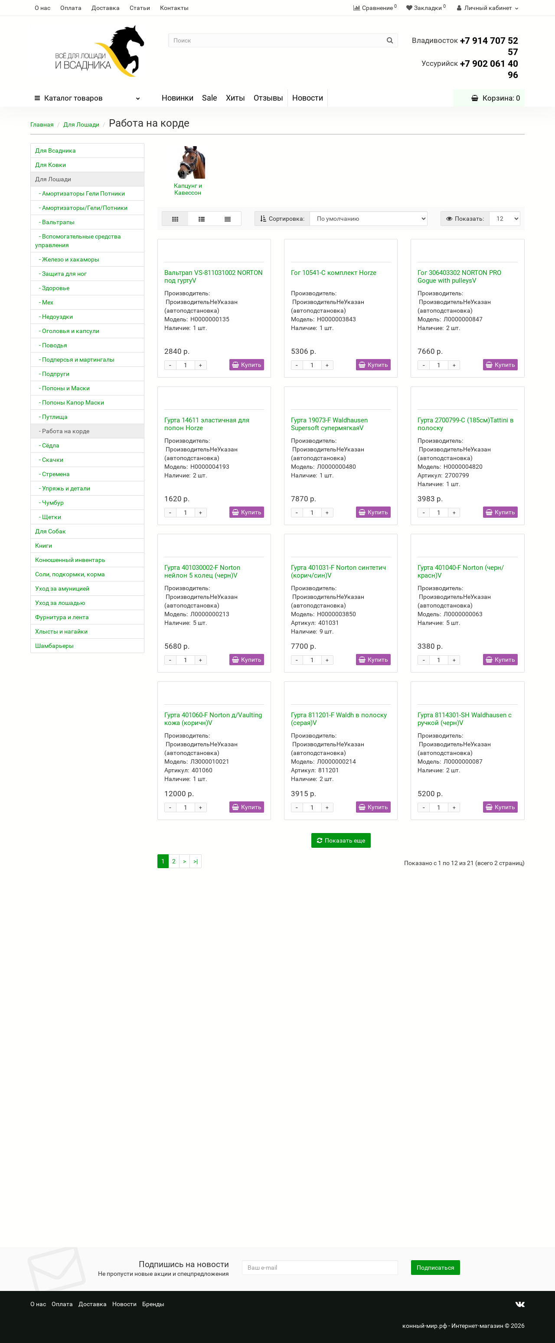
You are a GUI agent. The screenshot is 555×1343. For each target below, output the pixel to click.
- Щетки (48, 516)
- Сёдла (47, 445)
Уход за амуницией (62, 588)
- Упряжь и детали (62, 488)
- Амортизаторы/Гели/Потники (81, 207)
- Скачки (49, 459)
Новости (307, 97)
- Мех (44, 302)
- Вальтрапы (55, 222)
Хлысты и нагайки (61, 631)
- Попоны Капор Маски (69, 402)
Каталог (87, 95)
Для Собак (50, 531)
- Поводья (51, 345)
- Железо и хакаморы (67, 259)
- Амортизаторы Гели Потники (80, 193)
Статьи (140, 7)
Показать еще (341, 1201)
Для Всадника (55, 150)
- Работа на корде (62, 431)
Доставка (105, 7)
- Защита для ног (61, 273)
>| (195, 1222)
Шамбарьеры (54, 645)
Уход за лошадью (60, 602)
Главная (42, 124)
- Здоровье (52, 287)
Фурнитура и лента (62, 617)
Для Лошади (81, 124)
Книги (43, 545)
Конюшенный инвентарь (70, 559)
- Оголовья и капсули (67, 330)
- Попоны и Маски (62, 388)
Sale (209, 97)
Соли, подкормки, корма (70, 574)
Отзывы (268, 97)
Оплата (71, 7)
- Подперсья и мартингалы (74, 359)
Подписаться (435, 1267)
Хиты (235, 97)
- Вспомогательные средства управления (78, 240)
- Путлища (51, 416)
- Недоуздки (54, 316)
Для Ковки (50, 164)
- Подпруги (52, 373)
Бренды (153, 1304)
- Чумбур (49, 502)
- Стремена (52, 474)
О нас (42, 7)
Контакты (174, 7)
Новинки (177, 97)
